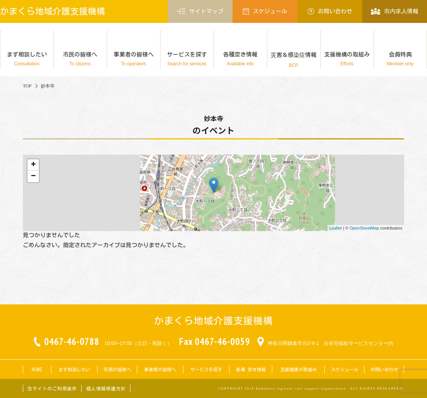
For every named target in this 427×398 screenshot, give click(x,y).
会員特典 (400, 59)
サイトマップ (200, 11)
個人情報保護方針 (106, 388)
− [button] (33, 176)
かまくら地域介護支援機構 (52, 11)
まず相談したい (26, 59)
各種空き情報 (240, 59)
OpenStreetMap (364, 228)
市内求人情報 (394, 11)
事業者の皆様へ (133, 59)
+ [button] (33, 165)
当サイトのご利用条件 (52, 388)
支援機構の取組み (347, 59)
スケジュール (265, 11)
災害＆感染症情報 (293, 60)
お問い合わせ (330, 11)
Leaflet (335, 228)
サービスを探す (187, 59)
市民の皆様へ (80, 59)
